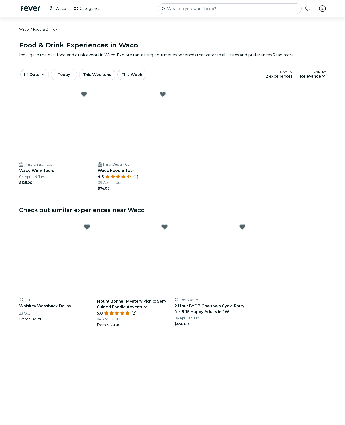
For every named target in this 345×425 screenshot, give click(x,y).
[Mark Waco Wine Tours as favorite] (84, 94)
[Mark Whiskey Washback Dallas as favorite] (87, 227)
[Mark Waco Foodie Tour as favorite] (163, 94)
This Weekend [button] (98, 74)
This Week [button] (133, 74)
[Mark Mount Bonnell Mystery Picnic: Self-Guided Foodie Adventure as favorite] (164, 227)
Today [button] (64, 74)
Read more (283, 55)
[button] (46, 29)
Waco (24, 29)
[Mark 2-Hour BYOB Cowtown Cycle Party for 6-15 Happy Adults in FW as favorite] (242, 227)
